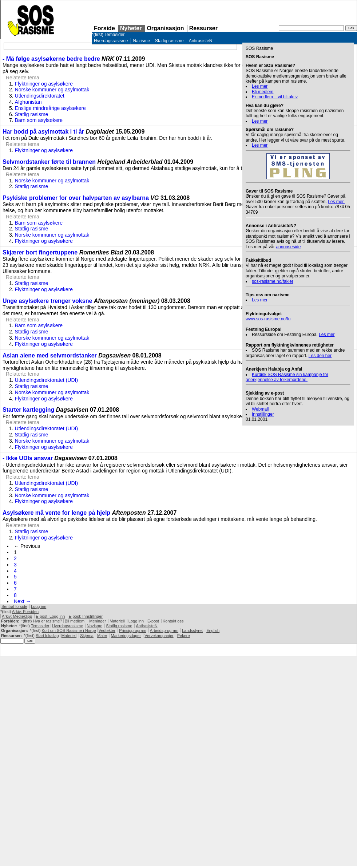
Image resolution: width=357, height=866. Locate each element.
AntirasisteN (201, 40)
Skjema (87, 635)
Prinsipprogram (132, 630)
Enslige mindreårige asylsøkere (50, 108)
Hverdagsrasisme (111, 40)
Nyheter (131, 28)
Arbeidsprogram (164, 630)
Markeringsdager (126, 635)
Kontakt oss (173, 621)
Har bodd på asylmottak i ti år (43, 131)
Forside (104, 28)
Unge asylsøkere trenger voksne (47, 301)
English (212, 630)
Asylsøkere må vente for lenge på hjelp (56, 513)
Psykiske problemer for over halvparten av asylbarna (76, 198)
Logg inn (38, 606)
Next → (22, 601)
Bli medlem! (75, 621)
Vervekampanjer (159, 635)
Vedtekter (107, 630)
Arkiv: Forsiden (25, 611)
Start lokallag (47, 635)
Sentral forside (14, 606)
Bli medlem (262, 91)
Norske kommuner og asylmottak (52, 89)
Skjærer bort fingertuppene (40, 252)
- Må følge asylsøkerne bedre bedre (51, 59)
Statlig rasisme (169, 40)
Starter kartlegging (28, 410)
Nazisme (141, 40)
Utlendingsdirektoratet (39, 96)
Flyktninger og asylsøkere (44, 84)
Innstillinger (263, 414)
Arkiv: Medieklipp (17, 616)
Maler (102, 635)
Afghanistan (28, 102)
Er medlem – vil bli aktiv (275, 96)
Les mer (259, 86)
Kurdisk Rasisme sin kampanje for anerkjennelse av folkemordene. (287, 377)
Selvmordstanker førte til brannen (50, 162)
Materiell (117, 621)
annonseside (288, 246)
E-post (153, 621)
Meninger (97, 621)
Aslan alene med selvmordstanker (50, 355)
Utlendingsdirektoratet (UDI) (46, 380)
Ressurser (203, 28)
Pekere (183, 635)
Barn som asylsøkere (39, 120)
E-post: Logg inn (50, 616)
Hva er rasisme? (47, 621)
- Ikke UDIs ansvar (28, 458)
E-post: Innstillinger (85, 616)
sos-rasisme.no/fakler (272, 281)
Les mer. (336, 201)
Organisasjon (165, 28)
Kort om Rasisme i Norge (68, 630)
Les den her (320, 355)
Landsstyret (192, 630)
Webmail (260, 409)
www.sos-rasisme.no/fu (268, 318)
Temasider (114, 34)
